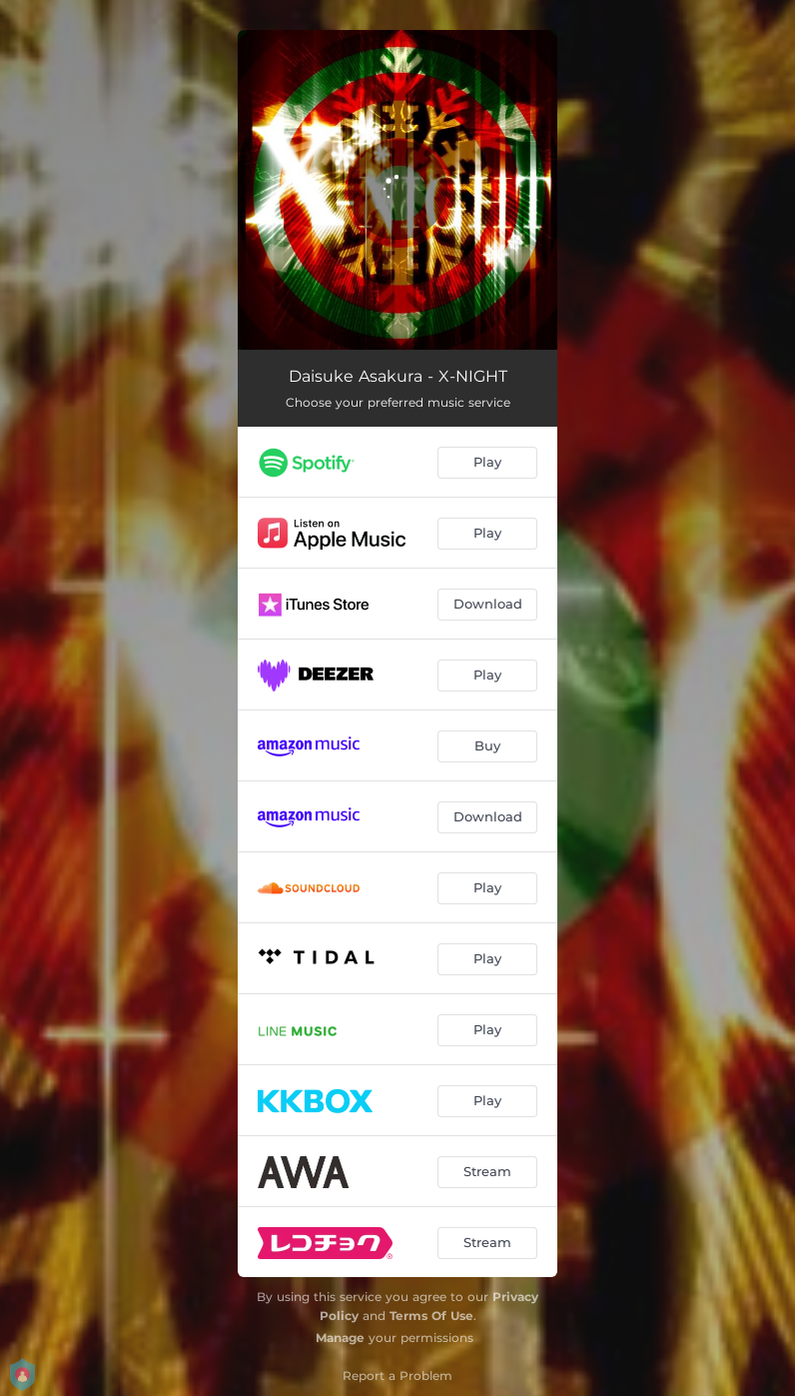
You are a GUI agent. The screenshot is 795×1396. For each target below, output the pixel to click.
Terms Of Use (431, 1315)
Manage (340, 1337)
